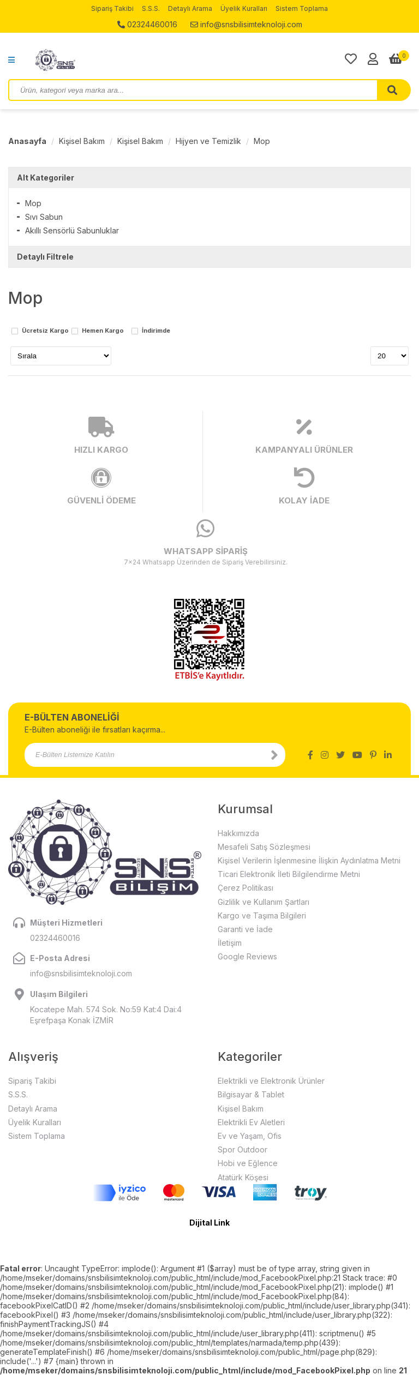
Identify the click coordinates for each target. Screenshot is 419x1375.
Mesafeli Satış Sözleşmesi (264, 846)
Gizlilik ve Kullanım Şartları (263, 901)
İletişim (230, 942)
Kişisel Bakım (82, 141)
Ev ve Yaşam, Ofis (250, 1135)
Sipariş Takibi (112, 8)
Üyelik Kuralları (243, 8)
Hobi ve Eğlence (248, 1163)
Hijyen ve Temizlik (208, 141)
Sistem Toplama (302, 8)
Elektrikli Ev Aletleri (251, 1122)
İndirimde (156, 331)
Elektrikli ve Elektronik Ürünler (271, 1080)
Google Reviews (247, 956)
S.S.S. (151, 8)
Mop (262, 141)
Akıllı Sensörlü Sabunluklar (72, 230)
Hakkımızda (238, 833)
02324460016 (147, 24)
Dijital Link (209, 1222)
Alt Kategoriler (45, 177)
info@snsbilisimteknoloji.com (246, 24)
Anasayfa (27, 141)
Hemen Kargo (103, 331)
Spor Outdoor (242, 1149)
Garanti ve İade (245, 929)
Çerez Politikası (245, 887)
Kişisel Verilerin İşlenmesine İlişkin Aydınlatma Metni (309, 860)
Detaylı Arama (190, 8)
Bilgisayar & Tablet (251, 1094)
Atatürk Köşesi (243, 1177)
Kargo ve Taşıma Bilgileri (262, 915)
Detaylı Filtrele (45, 256)
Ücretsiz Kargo (45, 331)
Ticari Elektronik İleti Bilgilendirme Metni (289, 874)
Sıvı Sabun (44, 216)
